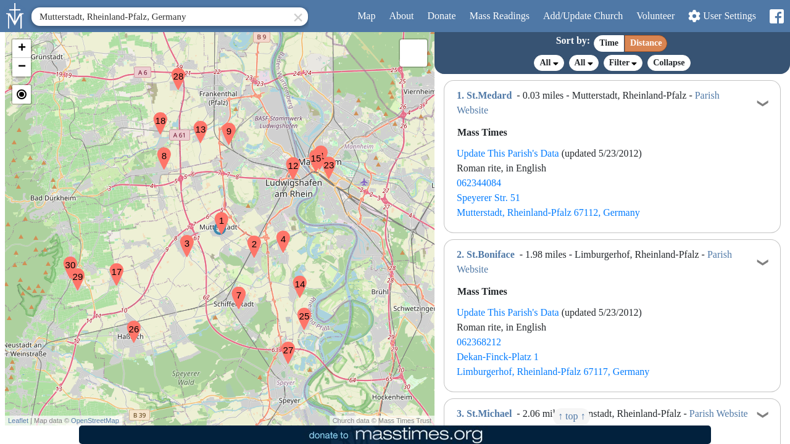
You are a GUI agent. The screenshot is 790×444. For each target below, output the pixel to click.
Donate (441, 15)
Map (366, 15)
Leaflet (18, 420)
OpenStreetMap (95, 420)
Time (608, 42)
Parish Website (718, 413)
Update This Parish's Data (508, 153)
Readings (500, 15)
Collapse (668, 62)
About (401, 15)
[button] (217, 215)
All (548, 63)
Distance (646, 42)
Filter (623, 62)
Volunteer (655, 15)
